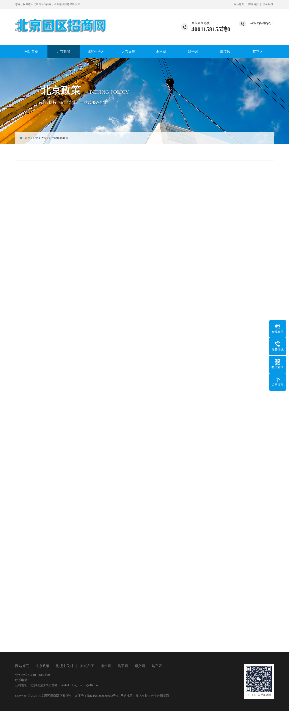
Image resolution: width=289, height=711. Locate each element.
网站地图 (239, 4)
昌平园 (193, 51)
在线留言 (253, 4)
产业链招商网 (160, 695)
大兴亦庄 (128, 51)
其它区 (258, 51)
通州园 (160, 51)
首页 (27, 138)
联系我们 (267, 4)
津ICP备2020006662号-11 (103, 695)
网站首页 (31, 51)
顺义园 (225, 51)
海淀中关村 (96, 51)
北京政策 (64, 51)
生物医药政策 (60, 138)
